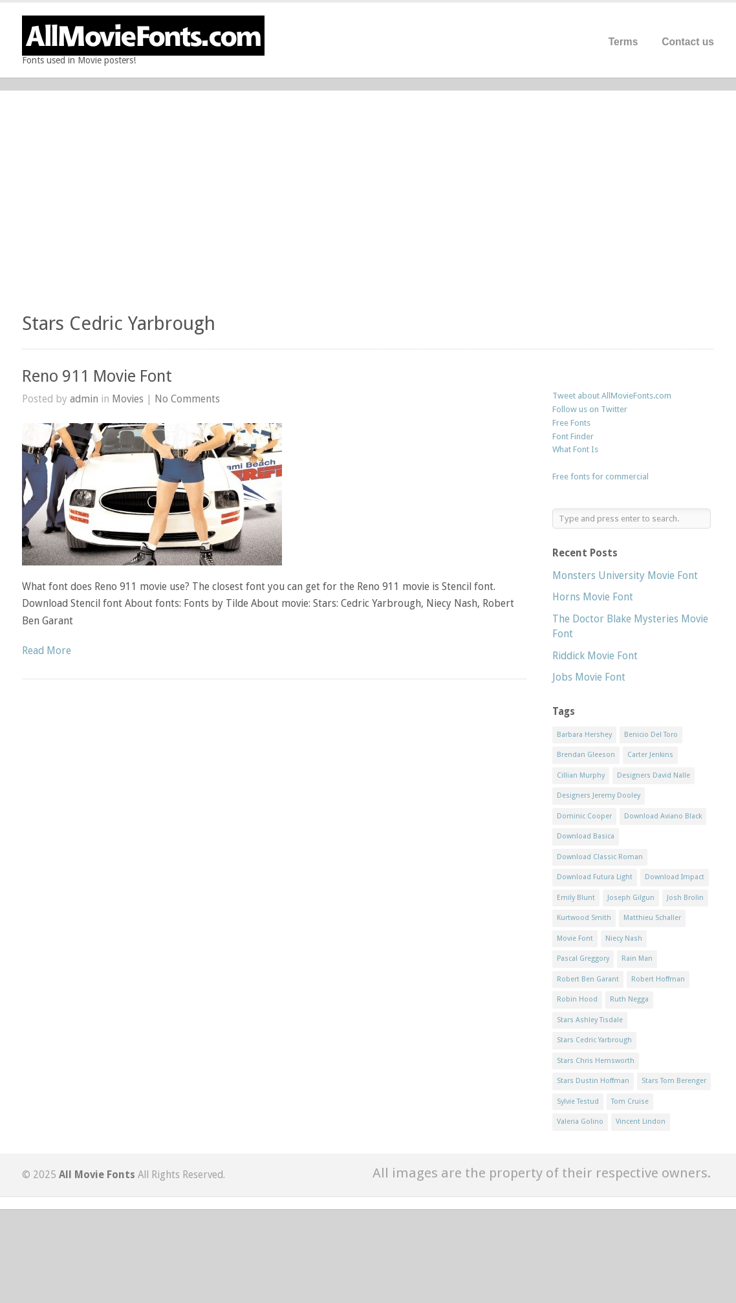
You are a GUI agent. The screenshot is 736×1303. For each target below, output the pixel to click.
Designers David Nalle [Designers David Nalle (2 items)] (653, 775)
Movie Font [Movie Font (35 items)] (575, 938)
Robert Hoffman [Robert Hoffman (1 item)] (658, 979)
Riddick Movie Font (595, 656)
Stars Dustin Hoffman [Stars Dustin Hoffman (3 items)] (593, 1081)
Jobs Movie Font (588, 677)
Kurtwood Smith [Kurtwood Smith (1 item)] (584, 918)
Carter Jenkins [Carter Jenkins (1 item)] (650, 754)
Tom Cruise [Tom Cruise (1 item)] (630, 1101)
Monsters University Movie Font (625, 575)
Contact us (688, 41)
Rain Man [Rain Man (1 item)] (637, 958)
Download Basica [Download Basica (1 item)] (585, 836)
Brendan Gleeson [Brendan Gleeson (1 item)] (586, 754)
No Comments (187, 399)
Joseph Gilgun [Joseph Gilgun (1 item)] (631, 897)
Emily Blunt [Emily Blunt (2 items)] (576, 897)
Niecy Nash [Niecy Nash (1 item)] (623, 938)
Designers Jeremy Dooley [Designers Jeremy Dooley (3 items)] (598, 795)
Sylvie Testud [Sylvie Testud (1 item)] (578, 1101)
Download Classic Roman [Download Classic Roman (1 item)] (600, 857)
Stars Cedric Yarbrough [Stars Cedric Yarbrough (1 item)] (594, 1040)
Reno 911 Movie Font (97, 376)
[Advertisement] (368, 207)
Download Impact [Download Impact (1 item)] (674, 877)
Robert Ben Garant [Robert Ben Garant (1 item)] (588, 979)
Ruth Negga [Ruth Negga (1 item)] (629, 999)
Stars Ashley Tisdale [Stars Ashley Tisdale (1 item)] (590, 1020)
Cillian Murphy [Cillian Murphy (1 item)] (581, 775)
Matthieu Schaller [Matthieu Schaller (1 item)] (652, 918)
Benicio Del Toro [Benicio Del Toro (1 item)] (651, 734)
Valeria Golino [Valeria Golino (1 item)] (580, 1121)
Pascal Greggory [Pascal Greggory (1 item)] (583, 958)
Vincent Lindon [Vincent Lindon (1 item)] (641, 1121)
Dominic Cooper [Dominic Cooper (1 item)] (584, 816)
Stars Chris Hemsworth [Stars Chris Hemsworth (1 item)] (595, 1061)
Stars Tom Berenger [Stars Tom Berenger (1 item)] (674, 1081)
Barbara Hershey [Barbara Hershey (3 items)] (584, 734)
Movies (128, 399)
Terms (623, 41)
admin (84, 399)
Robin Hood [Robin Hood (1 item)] (577, 999)
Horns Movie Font (592, 597)
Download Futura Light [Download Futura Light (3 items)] (595, 877)
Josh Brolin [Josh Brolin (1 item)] (685, 897)
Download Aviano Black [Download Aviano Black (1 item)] (663, 816)
